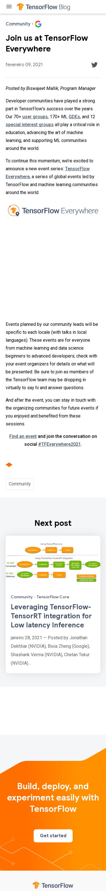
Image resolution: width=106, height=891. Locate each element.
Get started (53, 836)
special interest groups (30, 124)
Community (20, 484)
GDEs (74, 116)
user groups (35, 116)
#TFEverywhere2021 (59, 444)
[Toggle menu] (9, 7)
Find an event (23, 436)
